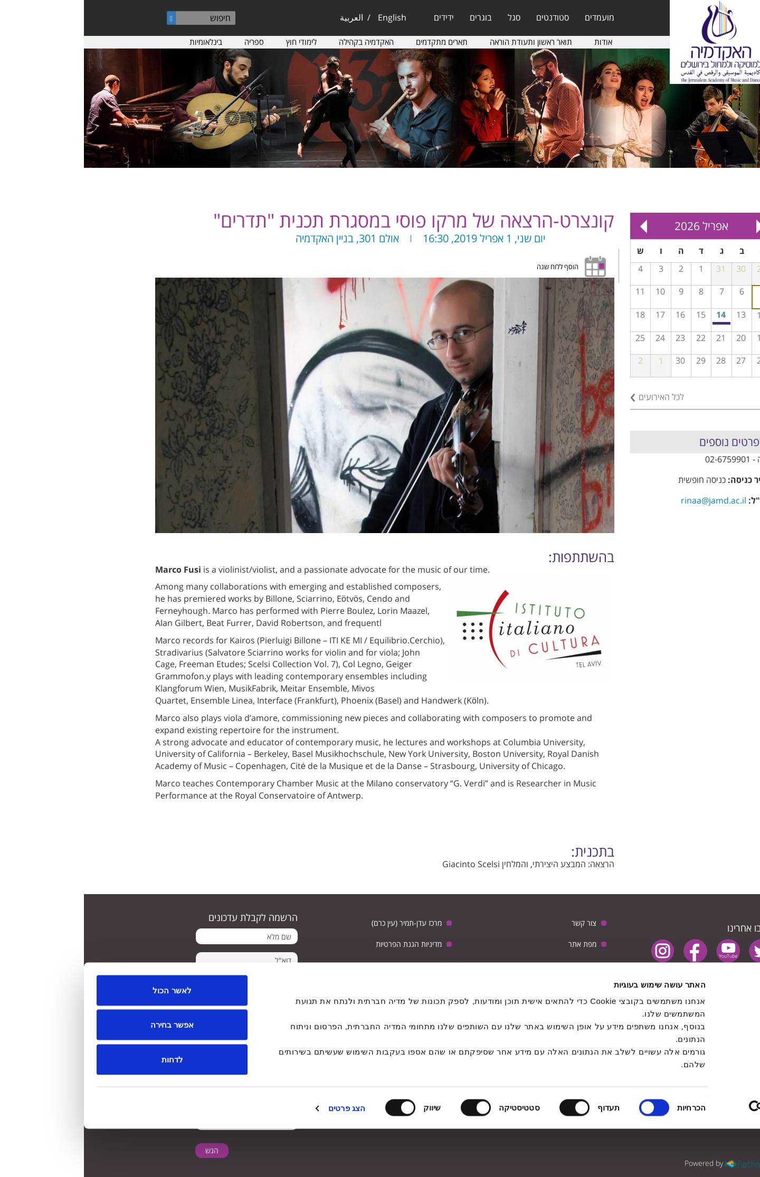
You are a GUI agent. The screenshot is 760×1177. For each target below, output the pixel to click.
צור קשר (500, 923)
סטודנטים (468, 17)
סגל (430, 17)
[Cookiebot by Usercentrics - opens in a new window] (692, 1156)
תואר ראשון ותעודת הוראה (447, 41)
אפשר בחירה (88, 1073)
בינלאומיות (122, 41)
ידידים (360, 17)
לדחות (88, 1107)
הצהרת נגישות (490, 965)
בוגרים (397, 17)
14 (637, 314)
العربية (267, 17)
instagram (579, 951)
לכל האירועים (577, 397)
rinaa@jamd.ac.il (629, 500)
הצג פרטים (262, 1156)
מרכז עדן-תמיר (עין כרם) (323, 923)
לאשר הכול (88, 1038)
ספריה (170, 41)
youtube (644, 951)
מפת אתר (498, 944)
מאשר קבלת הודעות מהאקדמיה (179, 986)
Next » (559, 225)
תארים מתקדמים (358, 41)
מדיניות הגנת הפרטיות (325, 944)
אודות (519, 41)
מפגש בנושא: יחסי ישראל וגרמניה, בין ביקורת (638, 323)
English (308, 17)
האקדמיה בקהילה (282, 41)
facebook (611, 951)
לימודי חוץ (217, 41)
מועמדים (515, 17)
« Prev (675, 225)
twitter (677, 951)
